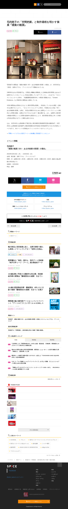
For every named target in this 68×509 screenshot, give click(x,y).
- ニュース (53, 471)
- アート (37, 480)
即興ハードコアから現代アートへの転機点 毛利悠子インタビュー (29, 133)
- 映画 (36, 485)
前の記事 (12, 226)
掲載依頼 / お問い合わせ (28, 489)
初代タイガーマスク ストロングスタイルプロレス (42, 440)
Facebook (12, 471)
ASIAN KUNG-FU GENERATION (28, 447)
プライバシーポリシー (54, 489)
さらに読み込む (39, 430)
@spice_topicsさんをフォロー (15, 477)
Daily (16, 340)
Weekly (34, 340)
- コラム (53, 478)
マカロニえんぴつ (14, 451)
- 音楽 (36, 469)
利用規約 (45, 489)
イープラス (10, 460)
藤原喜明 (12, 447)
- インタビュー (54, 474)
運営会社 (10, 489)
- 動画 (52, 469)
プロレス (22, 440)
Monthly (52, 340)
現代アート (13, 236)
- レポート (53, 476)
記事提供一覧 (17, 489)
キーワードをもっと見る (53, 455)
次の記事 (56, 226)
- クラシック (38, 476)
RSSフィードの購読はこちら (35, 187)
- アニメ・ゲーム (39, 478)
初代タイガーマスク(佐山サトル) (19, 443)
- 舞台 (36, 471)
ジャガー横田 (44, 443)
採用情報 (39, 489)
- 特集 (52, 480)
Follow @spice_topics (20, 201)
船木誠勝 (34, 443)
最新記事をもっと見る (54, 379)
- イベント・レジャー (40, 474)
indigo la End (44, 447)
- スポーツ (37, 483)
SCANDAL (12, 440)
